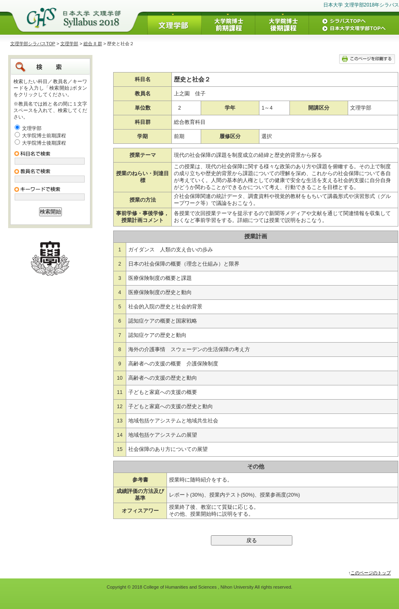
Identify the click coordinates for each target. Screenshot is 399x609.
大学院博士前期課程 (44, 136)
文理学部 (69, 43)
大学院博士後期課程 (44, 143)
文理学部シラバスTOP (32, 43)
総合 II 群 (92, 43)
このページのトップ (371, 572)
